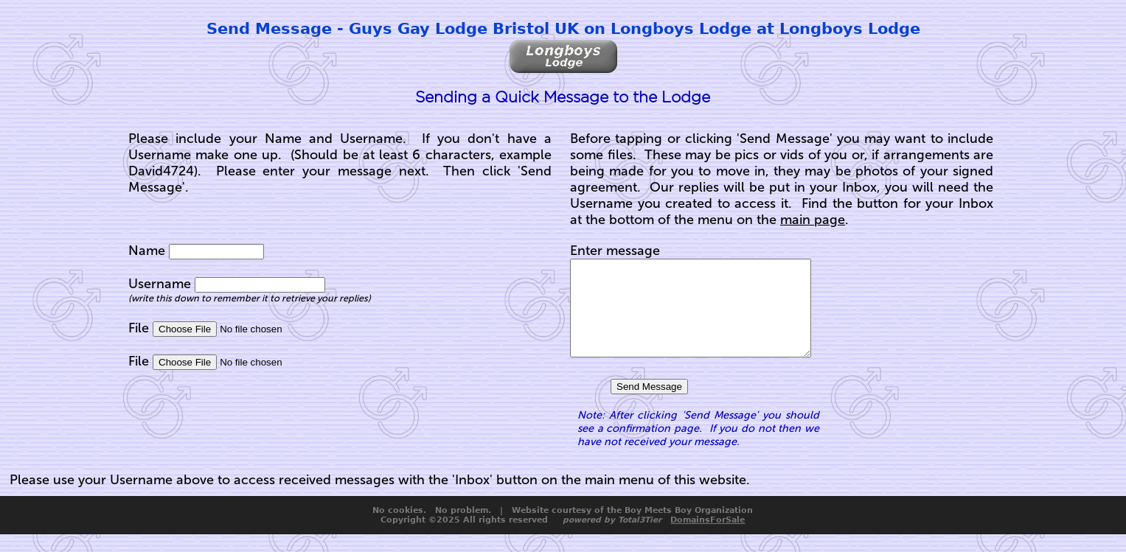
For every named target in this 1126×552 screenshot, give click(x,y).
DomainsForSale (707, 537)
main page (812, 220)
